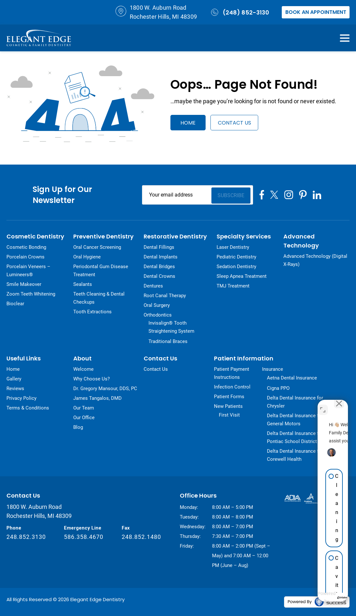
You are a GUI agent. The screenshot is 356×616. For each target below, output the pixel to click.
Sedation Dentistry (236, 266)
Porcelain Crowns (25, 257)
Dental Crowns (159, 276)
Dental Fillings (159, 247)
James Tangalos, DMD (97, 398)
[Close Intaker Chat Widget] (336, 405)
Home (188, 122)
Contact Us (237, 122)
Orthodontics (158, 315)
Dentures (153, 286)
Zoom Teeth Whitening (30, 294)
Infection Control (232, 387)
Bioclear (15, 304)
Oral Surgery (157, 305)
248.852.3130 (26, 536)
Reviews (15, 388)
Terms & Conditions (27, 408)
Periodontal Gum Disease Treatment (100, 271)
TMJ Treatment (233, 286)
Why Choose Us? (91, 379)
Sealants (82, 284)
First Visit (229, 415)
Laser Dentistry (233, 247)
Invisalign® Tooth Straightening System (171, 327)
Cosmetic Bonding (26, 247)
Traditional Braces (168, 341)
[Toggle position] (323, 405)
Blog (78, 427)
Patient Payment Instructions (231, 373)
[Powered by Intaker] (302, 598)
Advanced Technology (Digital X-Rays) (315, 260)
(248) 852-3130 (239, 12)
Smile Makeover (23, 284)
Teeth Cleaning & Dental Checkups (99, 298)
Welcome (83, 369)
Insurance (272, 369)
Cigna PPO (278, 388)
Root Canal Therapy (165, 295)
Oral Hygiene (87, 257)
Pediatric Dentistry (236, 257)
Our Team (83, 408)
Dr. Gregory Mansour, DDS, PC (105, 388)
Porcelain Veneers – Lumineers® (28, 271)
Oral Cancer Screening (97, 247)
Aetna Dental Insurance (292, 378)
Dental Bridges (159, 266)
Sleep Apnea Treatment (242, 276)
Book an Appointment (315, 12)
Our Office (84, 417)
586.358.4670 (83, 536)
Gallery (13, 379)
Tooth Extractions (92, 312)
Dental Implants (161, 257)
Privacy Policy (21, 398)
